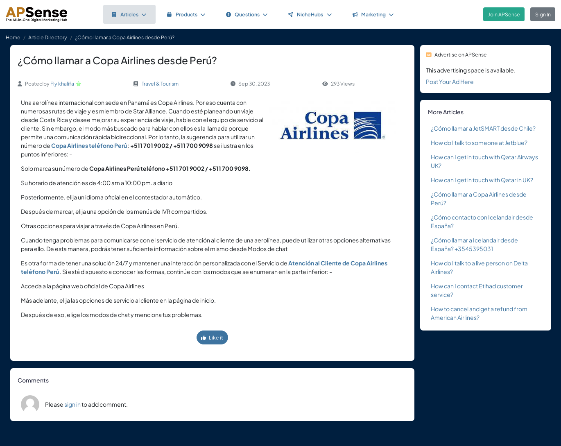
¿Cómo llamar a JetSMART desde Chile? (483, 128)
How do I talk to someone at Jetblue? (479, 142)
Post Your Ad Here (450, 81)
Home (13, 37)
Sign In (543, 14)
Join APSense (504, 14)
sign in (72, 404)
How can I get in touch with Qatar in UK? (482, 179)
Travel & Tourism (160, 83)
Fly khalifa (62, 83)
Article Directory (47, 37)
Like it (212, 337)
